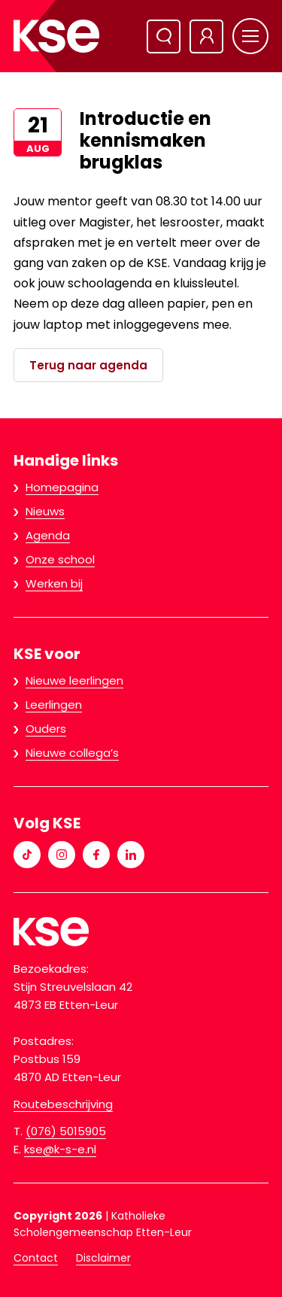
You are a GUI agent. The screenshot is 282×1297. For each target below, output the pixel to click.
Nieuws (45, 511)
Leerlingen (54, 704)
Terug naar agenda (88, 365)
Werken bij (54, 583)
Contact (36, 1257)
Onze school (60, 559)
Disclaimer (103, 1257)
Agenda (48, 535)
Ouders (46, 729)
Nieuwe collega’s (72, 753)
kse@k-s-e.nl (60, 1149)
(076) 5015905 (66, 1131)
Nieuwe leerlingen (74, 680)
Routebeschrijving (63, 1104)
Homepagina (62, 487)
